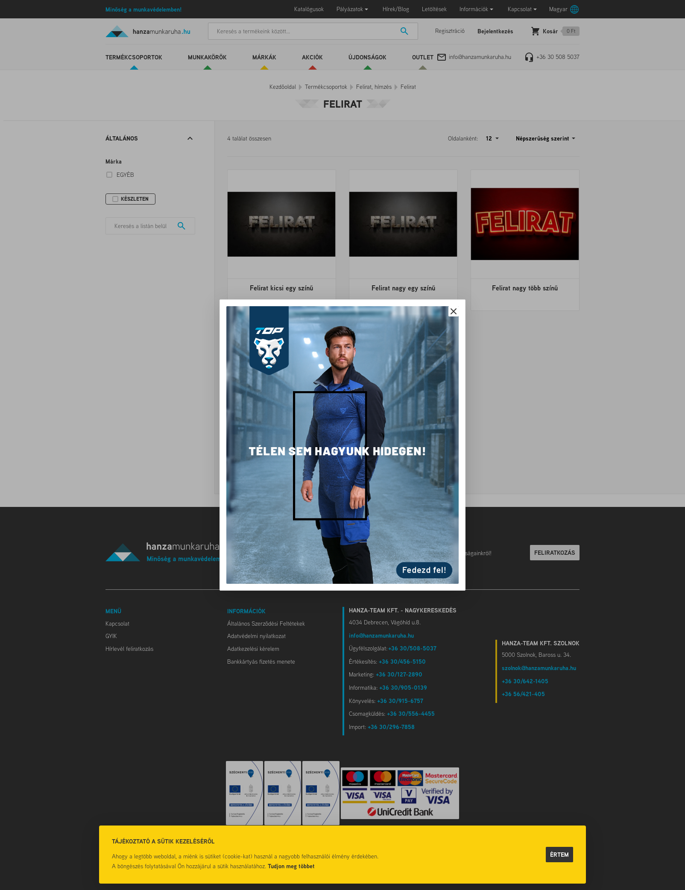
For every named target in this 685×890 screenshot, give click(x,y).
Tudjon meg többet (291, 866)
